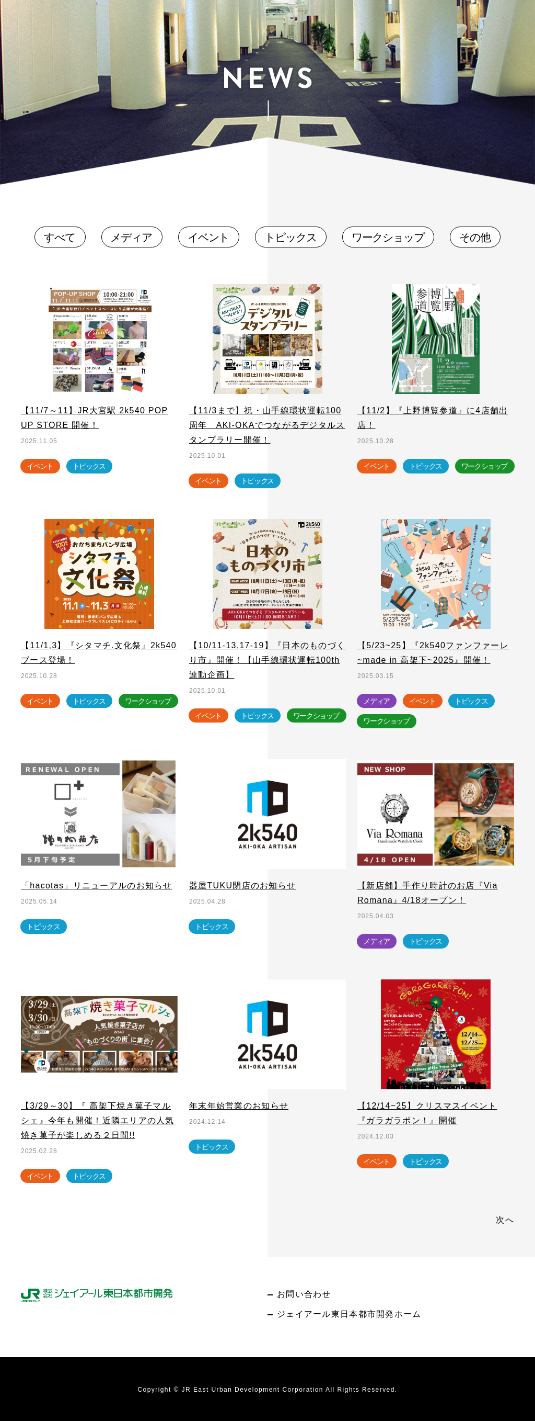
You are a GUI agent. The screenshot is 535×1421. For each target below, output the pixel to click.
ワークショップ (388, 237)
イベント (208, 237)
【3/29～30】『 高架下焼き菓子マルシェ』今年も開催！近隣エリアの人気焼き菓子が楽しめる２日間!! (98, 1120)
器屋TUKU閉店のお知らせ (242, 885)
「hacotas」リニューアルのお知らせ (96, 885)
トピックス (290, 237)
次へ (505, 1219)
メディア (131, 237)
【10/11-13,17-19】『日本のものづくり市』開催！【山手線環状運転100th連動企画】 (267, 660)
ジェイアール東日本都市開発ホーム (349, 1314)
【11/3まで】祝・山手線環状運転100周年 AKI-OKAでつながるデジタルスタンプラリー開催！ (267, 425)
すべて (59, 237)
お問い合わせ (304, 1294)
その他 (474, 237)
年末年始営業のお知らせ (238, 1105)
